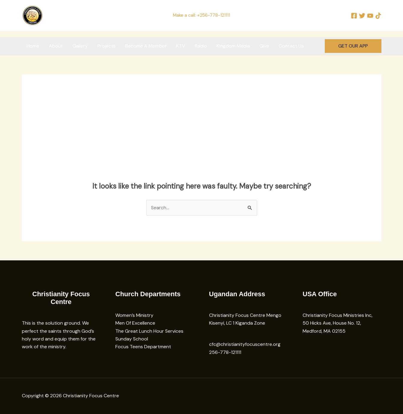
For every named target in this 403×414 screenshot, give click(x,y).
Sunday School (131, 339)
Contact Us (291, 46)
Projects (106, 46)
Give (264, 46)
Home (33, 46)
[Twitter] (362, 16)
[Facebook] (354, 16)
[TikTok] (378, 16)
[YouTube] (370, 16)
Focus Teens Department (143, 346)
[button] (353, 46)
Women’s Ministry (134, 315)
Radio (201, 46)
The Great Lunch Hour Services (149, 331)
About (56, 46)
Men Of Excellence (135, 323)
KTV (180, 46)
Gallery (80, 46)
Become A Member (146, 46)
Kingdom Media (233, 46)
